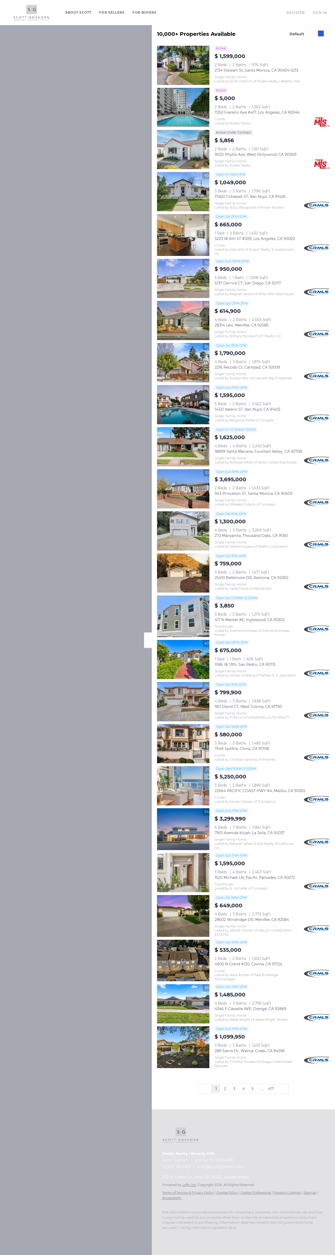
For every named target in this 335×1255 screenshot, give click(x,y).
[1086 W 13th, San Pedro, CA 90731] (183, 659)
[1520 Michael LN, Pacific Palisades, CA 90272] (183, 872)
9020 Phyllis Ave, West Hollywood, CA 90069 (256, 154)
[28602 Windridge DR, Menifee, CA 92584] (183, 916)
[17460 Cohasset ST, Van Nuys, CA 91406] (183, 191)
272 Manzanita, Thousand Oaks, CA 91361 (251, 535)
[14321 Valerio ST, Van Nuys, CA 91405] (183, 404)
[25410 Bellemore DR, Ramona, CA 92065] (183, 573)
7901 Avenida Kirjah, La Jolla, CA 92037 (250, 832)
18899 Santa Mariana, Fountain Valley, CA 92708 (258, 451)
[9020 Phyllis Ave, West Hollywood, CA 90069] (183, 149)
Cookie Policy (227, 1193)
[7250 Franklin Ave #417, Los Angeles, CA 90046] (183, 107)
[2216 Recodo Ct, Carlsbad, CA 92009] (183, 362)
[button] (31, 12)
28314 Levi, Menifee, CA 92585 (242, 325)
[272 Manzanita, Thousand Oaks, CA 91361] (183, 531)
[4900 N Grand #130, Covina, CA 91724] (183, 961)
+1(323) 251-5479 (176, 1166)
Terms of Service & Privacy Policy (188, 1193)
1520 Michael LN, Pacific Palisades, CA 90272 (255, 877)
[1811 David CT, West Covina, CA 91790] (183, 701)
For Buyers (144, 12)
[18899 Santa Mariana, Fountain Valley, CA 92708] (183, 446)
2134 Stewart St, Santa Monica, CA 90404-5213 (256, 70)
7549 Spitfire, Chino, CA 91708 (242, 748)
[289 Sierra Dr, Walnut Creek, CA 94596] (183, 1047)
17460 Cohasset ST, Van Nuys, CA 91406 (250, 196)
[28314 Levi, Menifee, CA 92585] (183, 320)
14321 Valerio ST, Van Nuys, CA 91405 (247, 409)
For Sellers (112, 12)
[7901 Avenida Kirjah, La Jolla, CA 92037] (183, 829)
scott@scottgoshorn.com (220, 1166)
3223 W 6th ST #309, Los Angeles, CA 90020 (255, 238)
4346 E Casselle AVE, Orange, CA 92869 (250, 1008)
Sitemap (309, 1193)
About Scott (78, 12)
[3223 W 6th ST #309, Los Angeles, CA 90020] (183, 235)
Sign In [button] (320, 13)
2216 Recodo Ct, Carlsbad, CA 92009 (247, 367)
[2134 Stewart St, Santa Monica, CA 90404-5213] (183, 65)
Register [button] (296, 13)
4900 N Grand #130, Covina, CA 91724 (248, 964)
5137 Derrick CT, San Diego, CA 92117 (248, 283)
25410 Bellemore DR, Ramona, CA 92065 (251, 577)
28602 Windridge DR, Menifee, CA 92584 (252, 919)
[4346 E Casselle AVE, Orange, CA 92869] (183, 1003)
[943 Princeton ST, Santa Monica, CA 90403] (183, 488)
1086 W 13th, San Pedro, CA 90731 (245, 664)
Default (296, 34)
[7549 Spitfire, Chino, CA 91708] (183, 743)
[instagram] (165, 1235)
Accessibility (172, 1198)
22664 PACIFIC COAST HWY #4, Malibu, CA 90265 (260, 790)
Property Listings (287, 1193)
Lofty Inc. (189, 1185)
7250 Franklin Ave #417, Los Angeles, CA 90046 (257, 112)
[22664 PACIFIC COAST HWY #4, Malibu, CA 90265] (183, 785)
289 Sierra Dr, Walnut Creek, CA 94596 (250, 1050)
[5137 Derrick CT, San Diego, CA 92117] (183, 278)
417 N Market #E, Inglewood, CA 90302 (250, 619)
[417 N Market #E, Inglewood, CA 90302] (183, 616)
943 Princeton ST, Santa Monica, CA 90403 (253, 493)
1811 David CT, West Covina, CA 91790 (248, 706)
